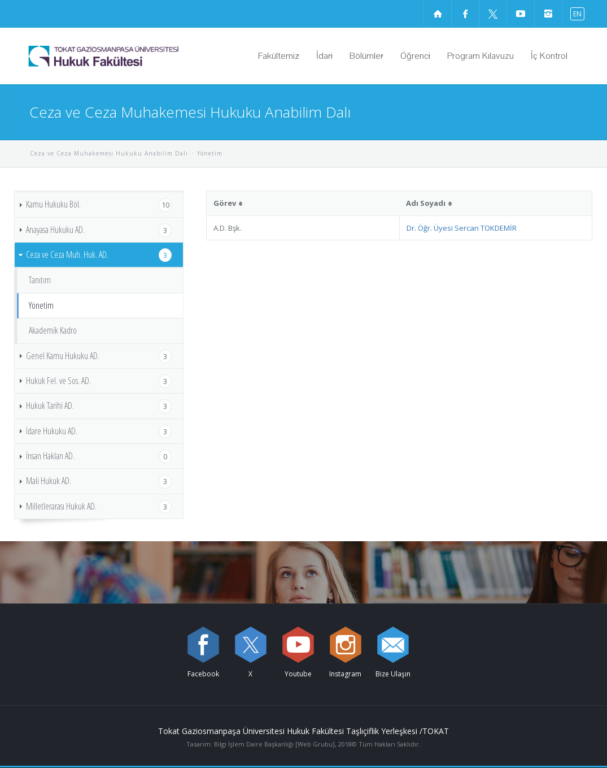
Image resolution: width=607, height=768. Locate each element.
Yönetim (41, 305)
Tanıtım (40, 280)
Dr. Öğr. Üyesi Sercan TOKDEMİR (462, 228)
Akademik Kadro (53, 330)
